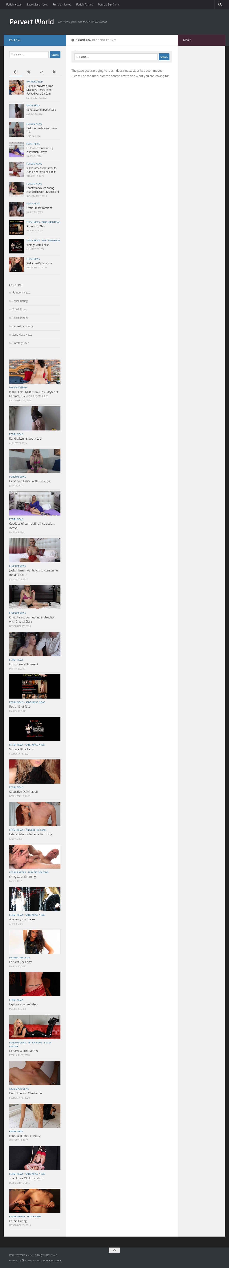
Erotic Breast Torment (39, 208)
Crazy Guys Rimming (22, 876)
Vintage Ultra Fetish (37, 245)
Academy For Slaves (22, 919)
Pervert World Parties (23, 1051)
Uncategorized (34, 81)
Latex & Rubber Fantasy (24, 1136)
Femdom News (62, 4)
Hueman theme (54, 1260)
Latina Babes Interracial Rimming (30, 834)
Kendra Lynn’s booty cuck (41, 109)
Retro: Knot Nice (35, 226)
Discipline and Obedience (25, 1093)
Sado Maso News (37, 4)
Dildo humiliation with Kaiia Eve (29, 481)
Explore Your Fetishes (23, 1004)
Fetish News (13, 4)
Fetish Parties (84, 4)
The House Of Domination (26, 1178)
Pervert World (31, 21)
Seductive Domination (39, 263)
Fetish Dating (20, 301)
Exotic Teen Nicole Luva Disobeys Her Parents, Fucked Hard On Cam (39, 89)
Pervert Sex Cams (109, 4)
